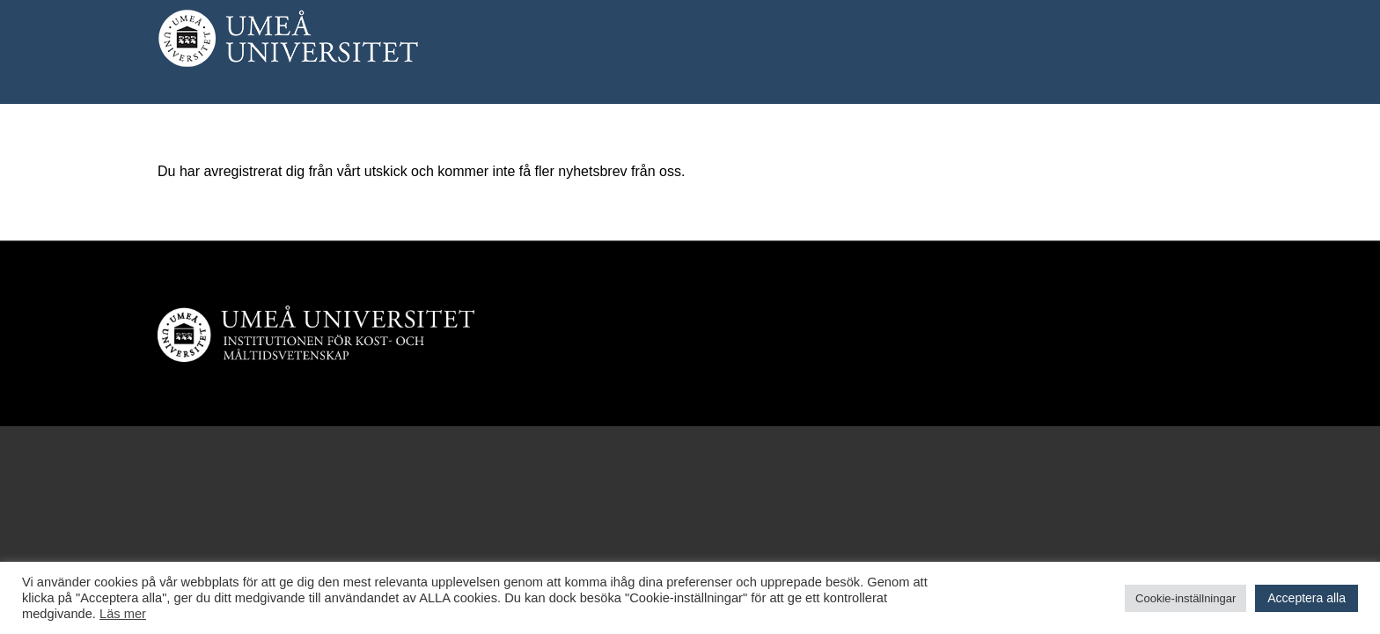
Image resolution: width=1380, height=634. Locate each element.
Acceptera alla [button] (1306, 598)
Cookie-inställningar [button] (1185, 598)
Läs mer (122, 614)
